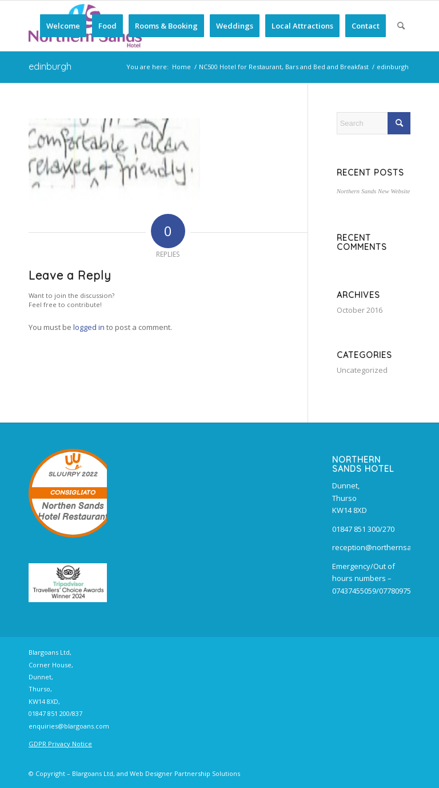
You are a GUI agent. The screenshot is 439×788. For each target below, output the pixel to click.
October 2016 (359, 310)
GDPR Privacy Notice (60, 743)
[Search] (401, 26)
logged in (89, 327)
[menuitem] (63, 26)
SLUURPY (64, 474)
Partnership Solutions (207, 773)
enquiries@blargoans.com (69, 726)
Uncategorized (362, 370)
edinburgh (50, 66)
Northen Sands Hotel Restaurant (73, 512)
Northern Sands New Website (373, 191)
